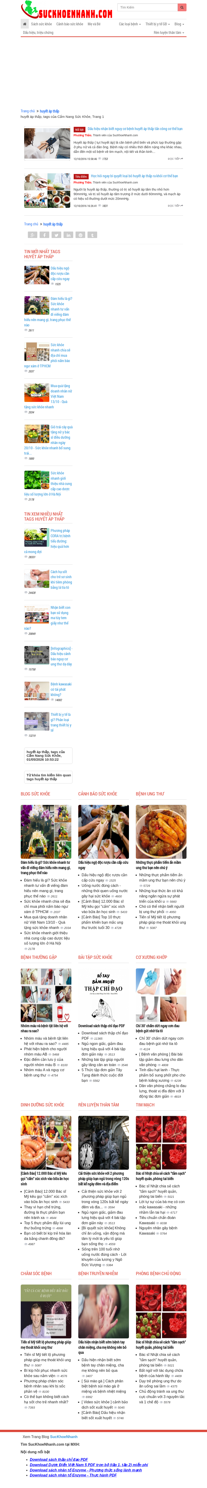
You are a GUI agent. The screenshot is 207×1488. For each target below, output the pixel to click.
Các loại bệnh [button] (130, 23)
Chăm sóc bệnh (36, 1273)
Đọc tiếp (175, 158)
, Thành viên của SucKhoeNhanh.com (106, 135)
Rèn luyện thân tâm (98, 1105)
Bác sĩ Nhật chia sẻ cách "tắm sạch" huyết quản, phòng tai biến (161, 1176)
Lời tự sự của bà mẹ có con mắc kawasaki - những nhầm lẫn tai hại (162, 1207)
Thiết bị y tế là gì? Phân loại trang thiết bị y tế (61, 722)
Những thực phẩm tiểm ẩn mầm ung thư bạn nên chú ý (158, 865)
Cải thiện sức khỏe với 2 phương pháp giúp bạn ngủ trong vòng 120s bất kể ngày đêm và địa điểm (103, 1178)
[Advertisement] (103, 73)
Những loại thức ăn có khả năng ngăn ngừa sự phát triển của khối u (161, 896)
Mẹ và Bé (94, 23)
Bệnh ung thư (150, 794)
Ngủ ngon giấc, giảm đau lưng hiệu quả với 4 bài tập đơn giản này (103, 1049)
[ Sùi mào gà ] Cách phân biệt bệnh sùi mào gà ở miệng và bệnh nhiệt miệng (104, 1386)
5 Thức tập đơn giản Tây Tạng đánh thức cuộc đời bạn (102, 1075)
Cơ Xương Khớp (151, 957)
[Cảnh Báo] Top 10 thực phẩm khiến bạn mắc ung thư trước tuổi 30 (102, 922)
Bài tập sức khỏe (95, 957)
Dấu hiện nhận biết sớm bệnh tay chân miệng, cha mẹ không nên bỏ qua (102, 1347)
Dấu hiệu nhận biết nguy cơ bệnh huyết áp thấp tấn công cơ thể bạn (135, 128)
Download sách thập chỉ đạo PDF (101, 1025)
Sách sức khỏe (41, 23)
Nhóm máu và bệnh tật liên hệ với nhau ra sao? (44, 1028)
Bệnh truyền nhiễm (98, 1273)
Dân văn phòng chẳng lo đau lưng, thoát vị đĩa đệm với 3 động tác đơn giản (163, 1091)
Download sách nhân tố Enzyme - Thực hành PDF (73, 1475)
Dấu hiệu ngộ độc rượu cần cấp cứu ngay (60, 273)
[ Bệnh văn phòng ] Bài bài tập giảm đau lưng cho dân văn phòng (161, 1059)
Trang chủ (28, 110)
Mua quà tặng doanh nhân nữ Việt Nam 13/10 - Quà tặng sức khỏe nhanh (45, 922)
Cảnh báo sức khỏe (69, 23)
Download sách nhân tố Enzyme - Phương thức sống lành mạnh (86, 1470)
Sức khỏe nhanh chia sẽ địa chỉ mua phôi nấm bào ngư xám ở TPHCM (47, 906)
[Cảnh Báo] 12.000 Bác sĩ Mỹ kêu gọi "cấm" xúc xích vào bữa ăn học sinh (103, 906)
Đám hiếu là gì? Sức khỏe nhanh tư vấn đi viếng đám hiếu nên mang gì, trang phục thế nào (45, 867)
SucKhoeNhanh (64, 1437)
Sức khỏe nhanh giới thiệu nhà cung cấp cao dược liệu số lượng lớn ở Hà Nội (47, 938)
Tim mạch (145, 1105)
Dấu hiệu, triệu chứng (38, 32)
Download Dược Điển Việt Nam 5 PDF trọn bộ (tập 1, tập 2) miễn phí (89, 1465)
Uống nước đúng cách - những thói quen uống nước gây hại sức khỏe (105, 891)
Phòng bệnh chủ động (158, 1273)
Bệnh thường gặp (39, 957)
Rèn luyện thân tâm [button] (169, 32)
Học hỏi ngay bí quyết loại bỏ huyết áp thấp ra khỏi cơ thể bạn (134, 175)
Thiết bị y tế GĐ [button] (158, 23)
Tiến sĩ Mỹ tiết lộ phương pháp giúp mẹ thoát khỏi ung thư (162, 922)
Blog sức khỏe (35, 794)
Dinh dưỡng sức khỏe (42, 1105)
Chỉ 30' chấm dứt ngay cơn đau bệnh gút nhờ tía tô (157, 1028)
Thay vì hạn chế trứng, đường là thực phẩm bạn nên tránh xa (44, 1212)
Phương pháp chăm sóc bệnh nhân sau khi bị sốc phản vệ (44, 1386)
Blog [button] (179, 23)
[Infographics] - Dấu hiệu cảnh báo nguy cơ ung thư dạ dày (62, 656)
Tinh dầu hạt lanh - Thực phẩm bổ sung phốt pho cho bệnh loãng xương (162, 1075)
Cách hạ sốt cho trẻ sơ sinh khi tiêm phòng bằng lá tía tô (61, 579)
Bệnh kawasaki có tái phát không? (61, 689)
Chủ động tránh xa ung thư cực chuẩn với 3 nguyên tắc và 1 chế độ (162, 1396)
